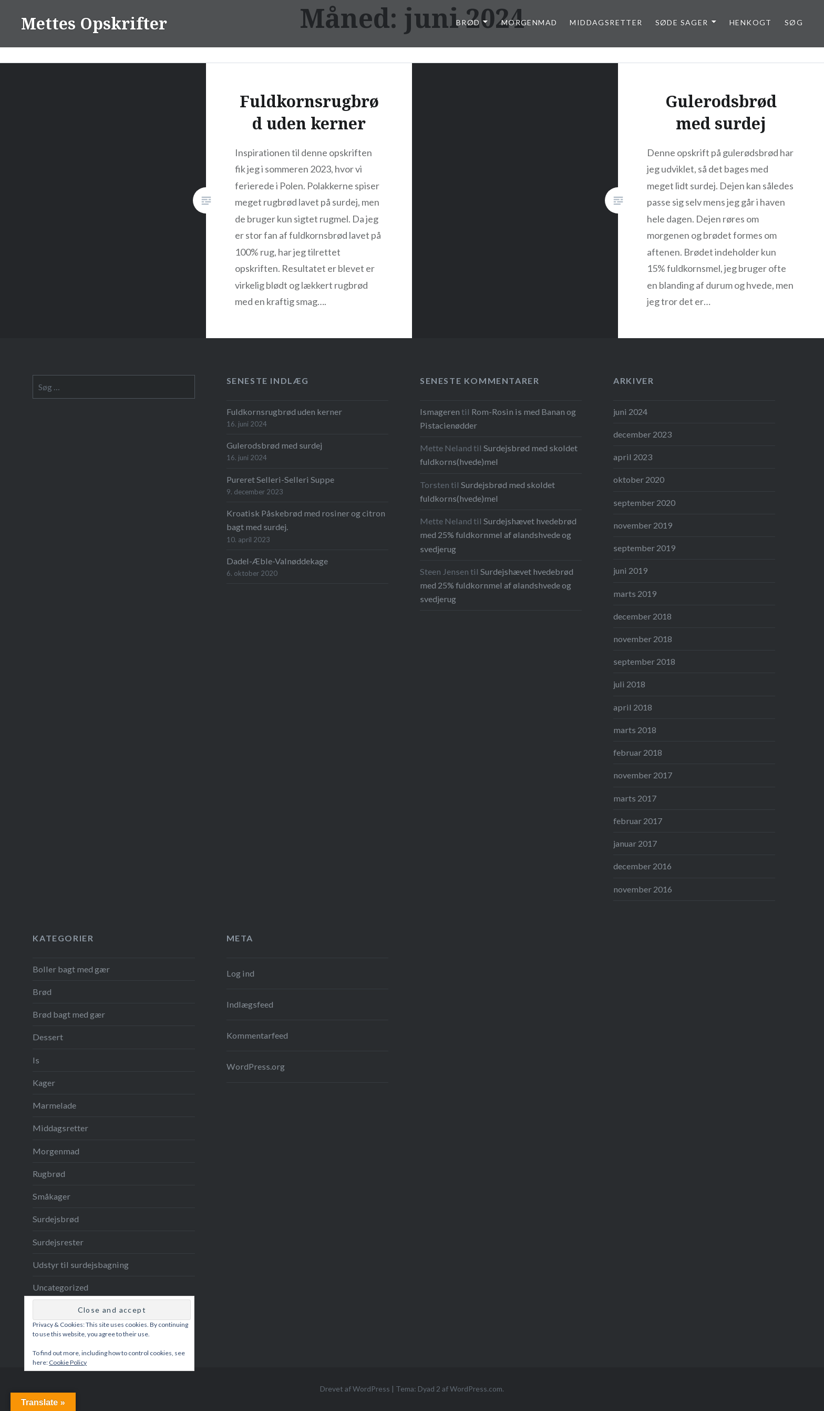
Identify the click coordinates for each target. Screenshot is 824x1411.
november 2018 (642, 639)
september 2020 (644, 502)
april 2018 (632, 707)
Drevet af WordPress (355, 1388)
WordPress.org (255, 1066)
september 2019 (644, 548)
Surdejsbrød (56, 1219)
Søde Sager (681, 22)
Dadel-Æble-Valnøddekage (277, 561)
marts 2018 (634, 730)
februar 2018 (637, 752)
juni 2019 (630, 570)
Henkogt (750, 22)
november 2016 (642, 889)
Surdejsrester (58, 1242)
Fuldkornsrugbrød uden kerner (284, 412)
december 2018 (642, 616)
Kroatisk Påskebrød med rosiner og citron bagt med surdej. (305, 520)
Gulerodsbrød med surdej (274, 445)
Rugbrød (49, 1174)
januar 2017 (635, 843)
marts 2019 (634, 593)
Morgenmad (529, 22)
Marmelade (54, 1105)
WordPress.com (476, 1388)
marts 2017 (634, 798)
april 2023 (632, 457)
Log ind (240, 973)
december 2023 (642, 434)
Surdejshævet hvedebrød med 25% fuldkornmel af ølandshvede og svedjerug (498, 534)
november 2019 (642, 525)
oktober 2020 (638, 479)
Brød (468, 22)
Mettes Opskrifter (94, 23)
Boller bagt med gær (71, 969)
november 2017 (642, 775)
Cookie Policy (68, 1362)
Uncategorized (60, 1287)
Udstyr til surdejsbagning (81, 1265)
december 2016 (642, 866)
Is (36, 1060)
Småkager (51, 1196)
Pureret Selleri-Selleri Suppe (280, 479)
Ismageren (440, 412)
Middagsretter (606, 22)
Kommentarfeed (257, 1035)
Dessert (48, 1037)
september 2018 (644, 661)
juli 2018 (629, 684)
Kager (44, 1083)
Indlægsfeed (249, 1004)
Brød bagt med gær (69, 1014)
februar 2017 (637, 821)
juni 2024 (630, 412)
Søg (794, 22)
